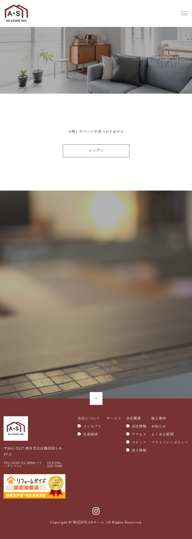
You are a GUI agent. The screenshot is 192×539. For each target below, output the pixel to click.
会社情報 (139, 426)
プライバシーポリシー (169, 442)
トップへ (96, 151)
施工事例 (158, 418)
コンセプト (92, 426)
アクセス (139, 434)
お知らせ (158, 426)
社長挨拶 (90, 434)
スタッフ (139, 442)
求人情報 (139, 450)
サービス (113, 418)
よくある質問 (162, 434)
